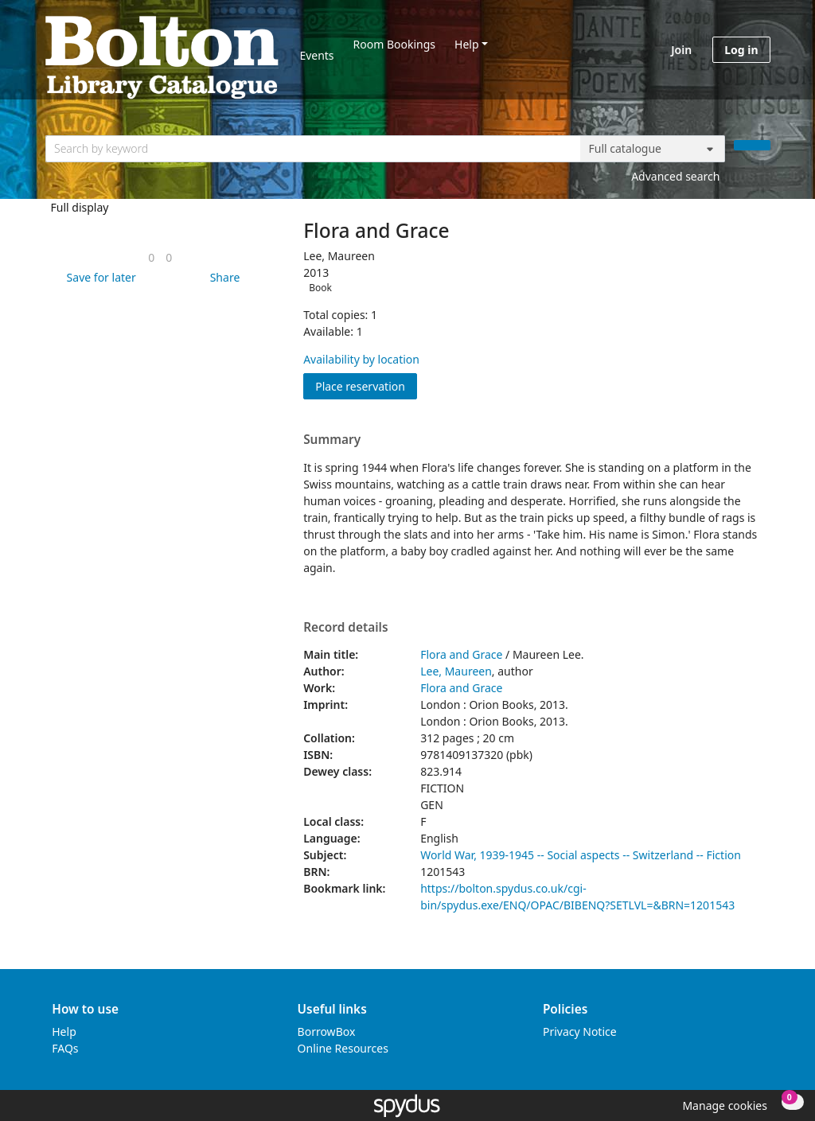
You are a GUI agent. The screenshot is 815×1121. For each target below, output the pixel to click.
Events (316, 55)
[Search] (752, 145)
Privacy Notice (580, 1031)
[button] (98, 277)
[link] (151, 257)
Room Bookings (394, 44)
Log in (741, 49)
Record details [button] (345, 628)
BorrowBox (327, 1031)
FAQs (65, 1048)
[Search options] (652, 148)
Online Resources (343, 1048)
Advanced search (675, 176)
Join (681, 49)
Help (466, 44)
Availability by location (361, 359)
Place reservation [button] (366, 385)
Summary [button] (332, 440)
